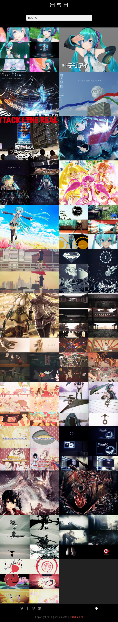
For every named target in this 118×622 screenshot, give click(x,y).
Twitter (22, 608)
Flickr (39, 608)
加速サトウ (77, 617)
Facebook (28, 608)
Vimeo (33, 608)
